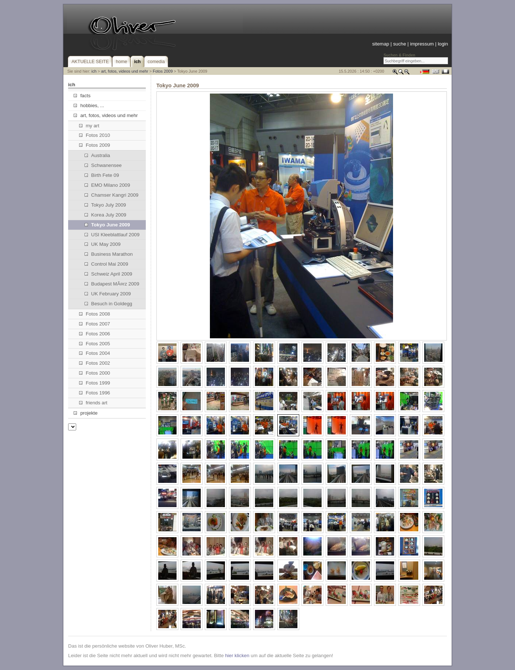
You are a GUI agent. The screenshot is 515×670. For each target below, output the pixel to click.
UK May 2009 (103, 244)
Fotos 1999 (94, 383)
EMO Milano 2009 (107, 185)
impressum (422, 44)
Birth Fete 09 (102, 175)
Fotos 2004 (94, 353)
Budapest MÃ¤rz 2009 (112, 284)
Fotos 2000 (94, 373)
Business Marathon (109, 254)
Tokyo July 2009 (105, 205)
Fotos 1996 (94, 393)
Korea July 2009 (105, 215)
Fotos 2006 (94, 333)
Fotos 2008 (94, 314)
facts (82, 95)
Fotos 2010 (94, 135)
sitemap (380, 44)
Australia (97, 155)
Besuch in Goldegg (108, 303)
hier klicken (237, 655)
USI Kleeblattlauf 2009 (112, 234)
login (443, 44)
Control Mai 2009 (106, 264)
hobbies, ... (89, 105)
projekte (85, 413)
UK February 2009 (108, 293)
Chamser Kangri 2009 (111, 195)
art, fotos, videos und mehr (124, 71)
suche (399, 44)
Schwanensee (103, 165)
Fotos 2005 (94, 343)
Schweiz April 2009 (108, 274)
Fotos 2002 (94, 363)
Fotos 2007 (94, 324)
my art (89, 125)
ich (94, 71)
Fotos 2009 (163, 71)
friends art (93, 402)
